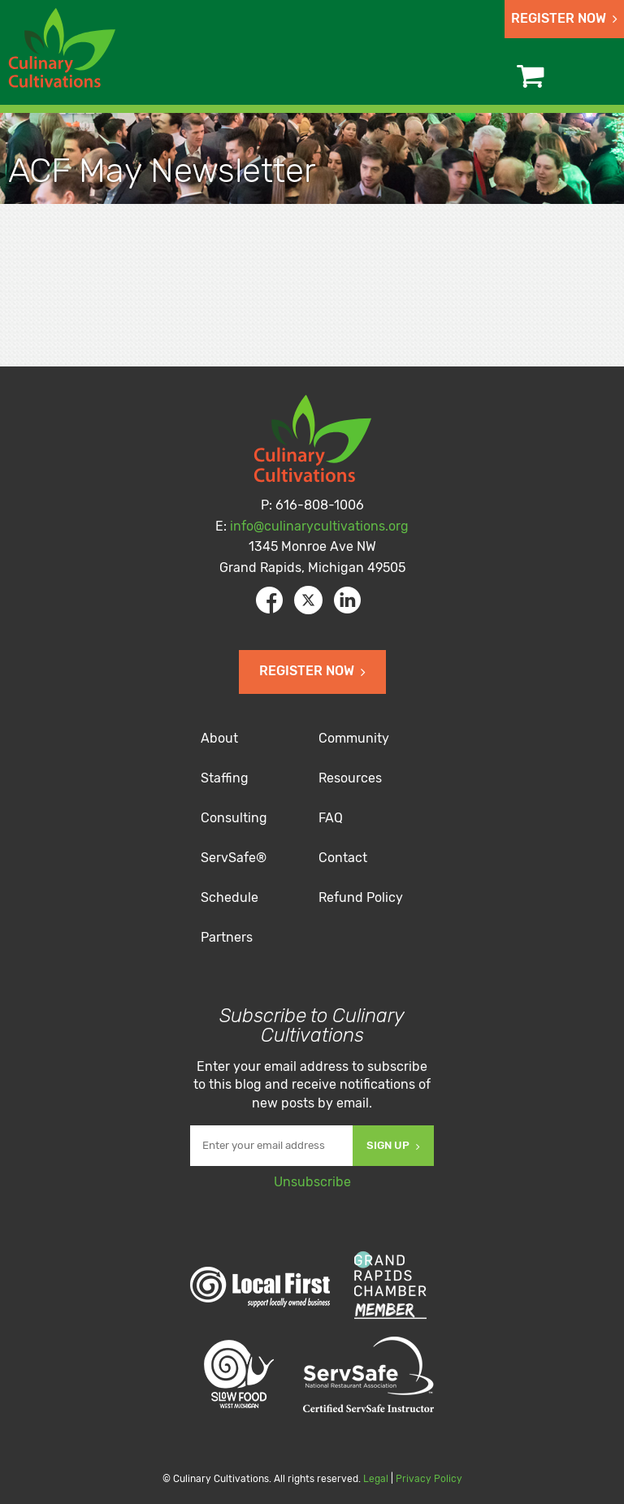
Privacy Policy (429, 1478)
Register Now (564, 18)
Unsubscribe (312, 1182)
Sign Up (393, 1145)
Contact (342, 857)
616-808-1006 (319, 505)
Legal (375, 1478)
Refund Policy (360, 897)
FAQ (330, 818)
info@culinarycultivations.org (319, 526)
